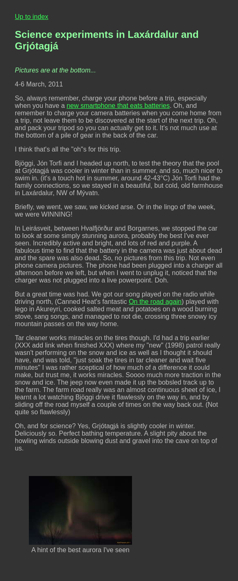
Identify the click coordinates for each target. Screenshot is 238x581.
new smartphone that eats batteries (118, 105)
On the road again (155, 301)
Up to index (31, 16)
